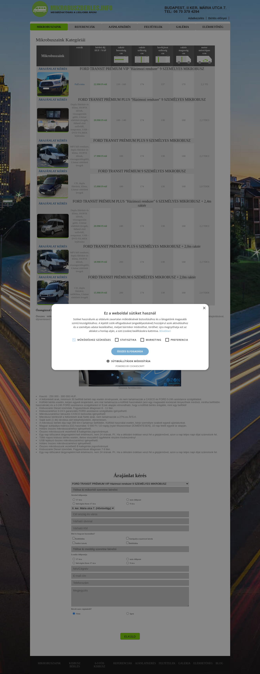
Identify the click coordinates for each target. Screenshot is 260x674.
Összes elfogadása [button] (130, 351)
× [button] (204, 308)
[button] (130, 361)
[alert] (130, 337)
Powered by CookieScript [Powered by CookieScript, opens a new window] (130, 365)
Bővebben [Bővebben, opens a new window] (165, 330)
